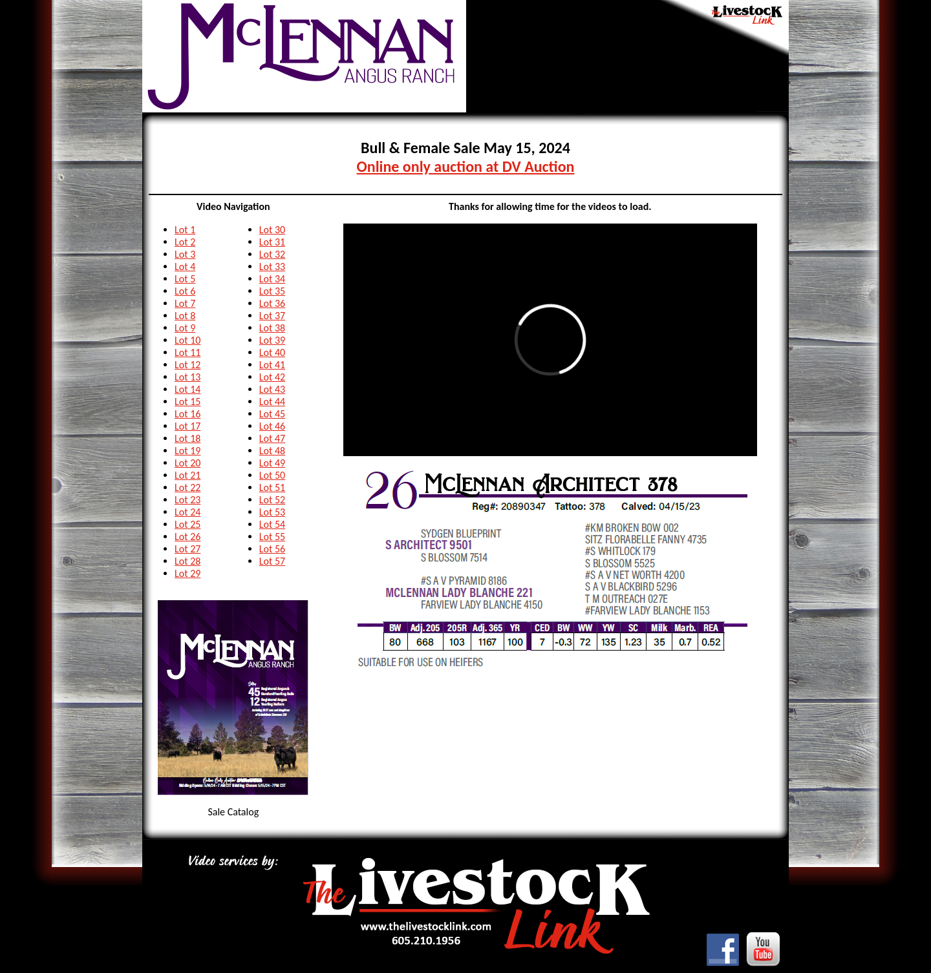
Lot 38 (272, 328)
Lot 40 (272, 352)
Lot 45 (272, 414)
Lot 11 (187, 352)
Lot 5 (185, 279)
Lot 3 (185, 254)
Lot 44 (272, 401)
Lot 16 (187, 414)
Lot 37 (272, 315)
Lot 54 (272, 524)
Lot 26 (187, 536)
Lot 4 (185, 266)
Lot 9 (185, 328)
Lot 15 (187, 401)
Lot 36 (272, 303)
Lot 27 (187, 549)
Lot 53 (272, 512)
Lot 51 (272, 487)
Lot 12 (187, 365)
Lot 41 (272, 365)
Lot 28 (187, 561)
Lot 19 (187, 451)
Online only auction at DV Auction (466, 166)
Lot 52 (272, 500)
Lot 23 (187, 500)
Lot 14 (187, 389)
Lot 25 (187, 524)
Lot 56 (272, 549)
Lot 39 (272, 340)
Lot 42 (272, 377)
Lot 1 (185, 230)
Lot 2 (185, 242)
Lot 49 (272, 463)
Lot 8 (185, 315)
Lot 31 (272, 242)
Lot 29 (187, 573)
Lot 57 (272, 561)
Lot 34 (272, 279)
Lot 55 (272, 536)
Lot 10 (187, 340)
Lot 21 (187, 475)
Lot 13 (187, 377)
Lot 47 (272, 438)
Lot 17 (187, 426)
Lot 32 (272, 254)
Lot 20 (187, 463)
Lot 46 (272, 426)
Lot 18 (187, 438)
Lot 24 (187, 512)
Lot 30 (272, 230)
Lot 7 (185, 303)
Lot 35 (272, 291)
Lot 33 (272, 266)
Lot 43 (272, 389)
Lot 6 (185, 291)
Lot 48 (272, 451)
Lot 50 (272, 475)
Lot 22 (187, 487)
